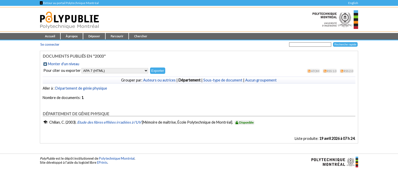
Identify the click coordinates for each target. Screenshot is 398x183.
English (353, 3)
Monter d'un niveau (63, 64)
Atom (315, 71)
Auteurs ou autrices (159, 80)
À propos (72, 36)
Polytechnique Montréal (117, 158)
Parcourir (117, 36)
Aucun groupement (261, 80)
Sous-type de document (222, 80)
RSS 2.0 (348, 71)
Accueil (50, 36)
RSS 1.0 (331, 71)
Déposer (94, 36)
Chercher (140, 36)
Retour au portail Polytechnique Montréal (69, 3)
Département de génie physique (81, 88)
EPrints (102, 162)
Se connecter (49, 44)
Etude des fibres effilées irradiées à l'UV (109, 122)
